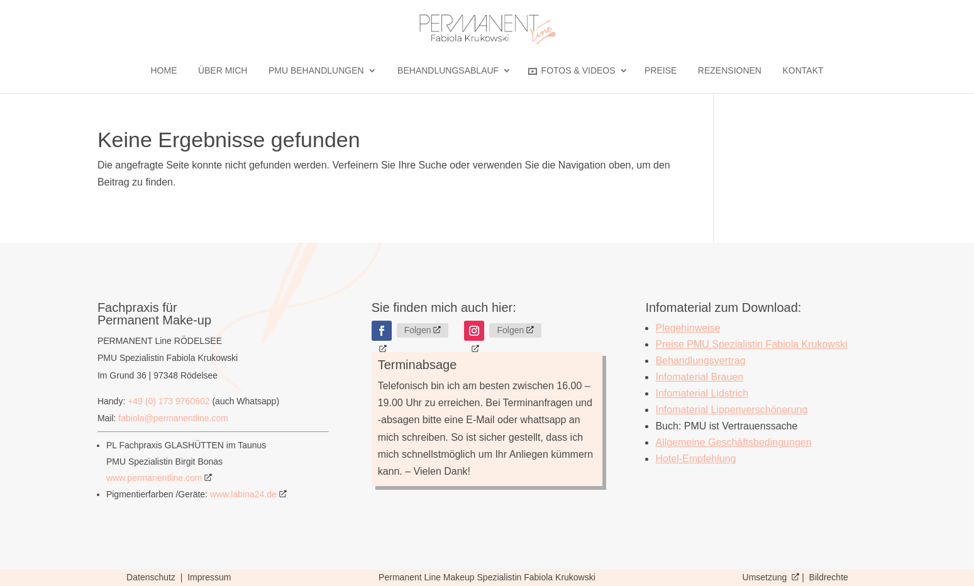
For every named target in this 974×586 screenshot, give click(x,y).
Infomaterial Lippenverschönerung (731, 409)
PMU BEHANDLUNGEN (316, 70)
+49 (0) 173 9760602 (168, 401)
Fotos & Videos (572, 70)
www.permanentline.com (154, 478)
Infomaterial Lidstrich (701, 393)
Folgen (417, 330)
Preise (661, 70)
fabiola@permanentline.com (173, 418)
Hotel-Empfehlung (695, 458)
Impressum (209, 577)
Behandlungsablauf (448, 70)
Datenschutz (152, 577)
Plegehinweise (687, 328)
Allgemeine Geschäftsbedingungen (733, 442)
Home (163, 70)
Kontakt (802, 70)
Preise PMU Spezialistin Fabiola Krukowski (751, 344)
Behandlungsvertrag (700, 360)
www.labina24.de (243, 494)
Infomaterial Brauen (699, 377)
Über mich (223, 70)
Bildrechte (828, 577)
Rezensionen (729, 70)
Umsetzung (766, 577)
